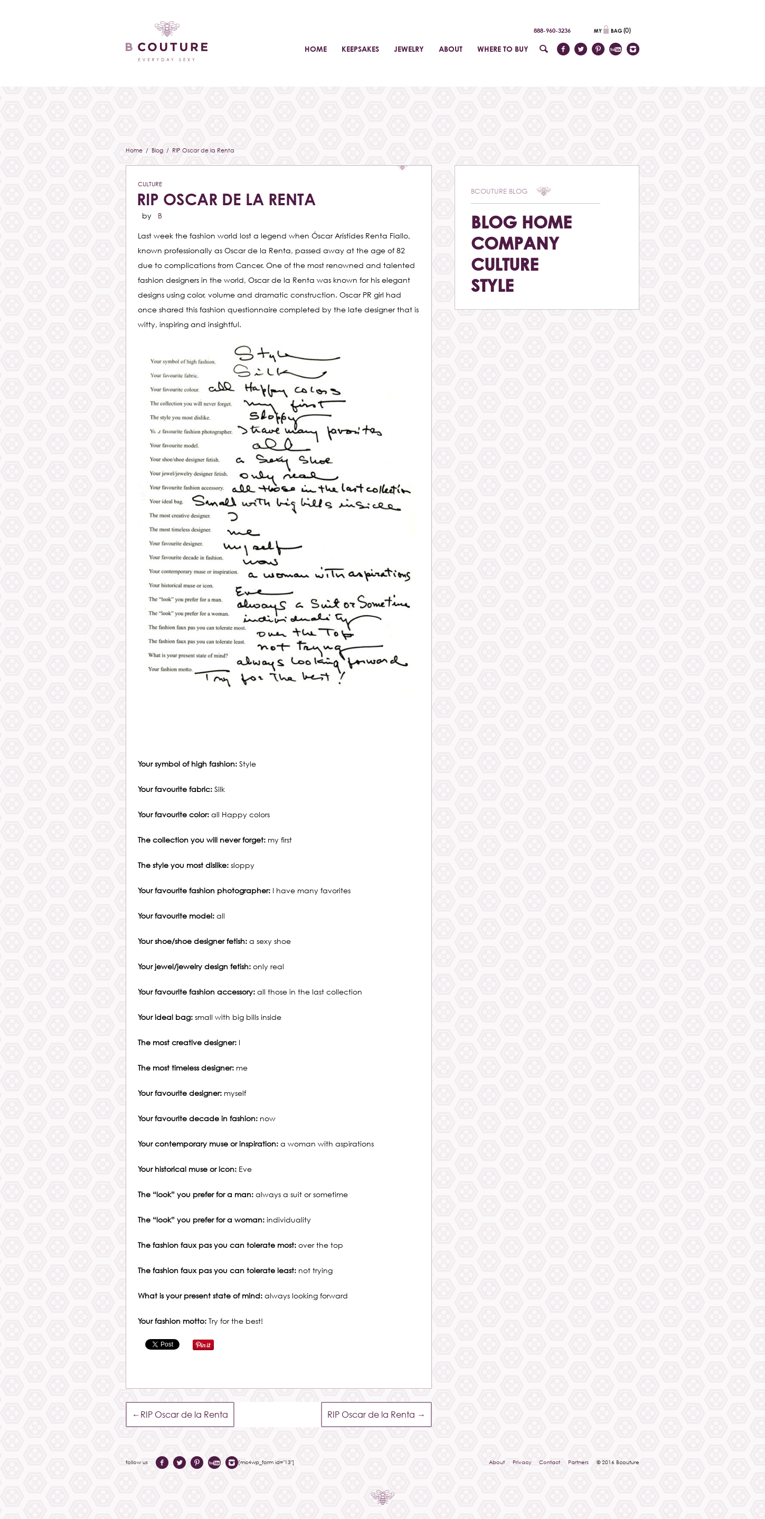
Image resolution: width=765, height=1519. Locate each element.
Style (492, 285)
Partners (578, 1462)
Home (135, 150)
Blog (158, 150)
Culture (150, 183)
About (497, 1462)
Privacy (522, 1462)
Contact (549, 1462)
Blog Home (521, 222)
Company (515, 243)
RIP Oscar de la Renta (226, 199)
